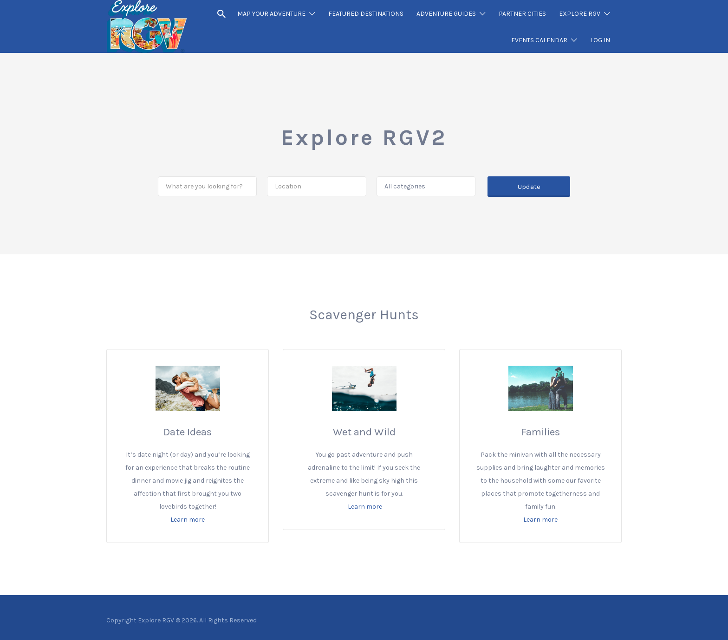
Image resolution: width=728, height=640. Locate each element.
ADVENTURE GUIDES (446, 14)
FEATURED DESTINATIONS (365, 14)
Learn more (187, 520)
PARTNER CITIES (522, 14)
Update (529, 186)
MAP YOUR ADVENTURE (271, 14)
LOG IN (600, 40)
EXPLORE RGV (579, 14)
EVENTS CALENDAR (539, 40)
